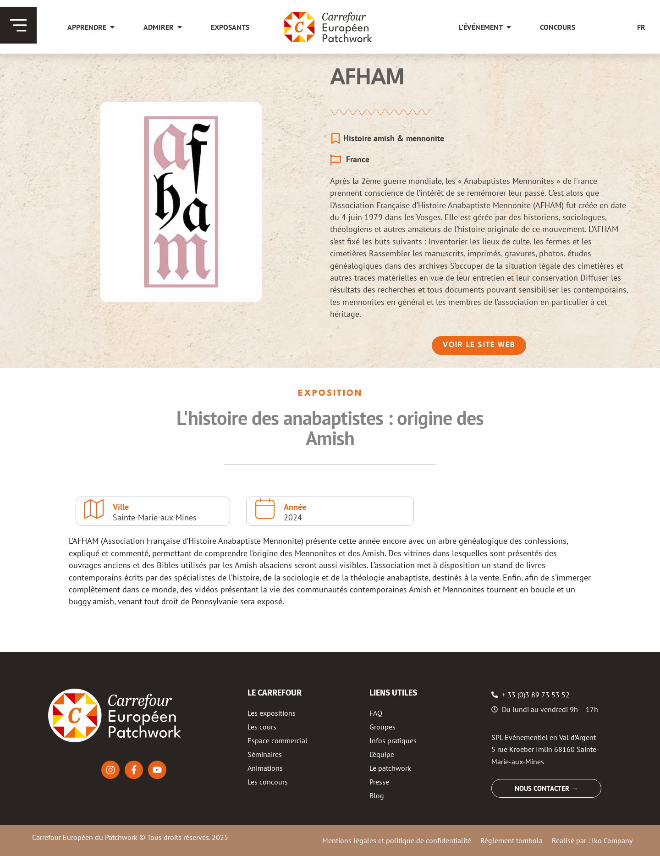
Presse (379, 781)
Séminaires (265, 754)
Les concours (268, 781)
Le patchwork (390, 768)
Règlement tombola (511, 840)
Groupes (382, 726)
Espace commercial (278, 740)
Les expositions (272, 713)
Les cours (262, 726)
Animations (265, 768)
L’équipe (381, 754)
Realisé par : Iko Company (592, 840)
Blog (376, 795)
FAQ (375, 713)
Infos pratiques (393, 740)
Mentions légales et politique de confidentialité (396, 840)
